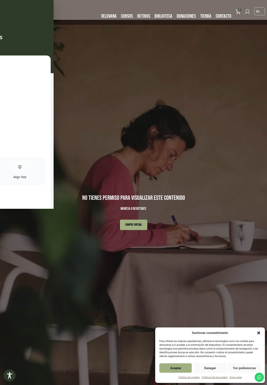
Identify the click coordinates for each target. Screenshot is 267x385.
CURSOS (127, 16)
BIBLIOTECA (164, 16)
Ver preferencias (244, 368)
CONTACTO (224, 16)
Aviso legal (235, 377)
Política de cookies (189, 377)
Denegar (210, 368)
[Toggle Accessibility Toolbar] (9, 375)
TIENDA (206, 16)
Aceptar (175, 368)
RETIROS (144, 16)
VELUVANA (109, 16)
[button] (259, 333)
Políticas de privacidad (214, 377)
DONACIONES (186, 16)
